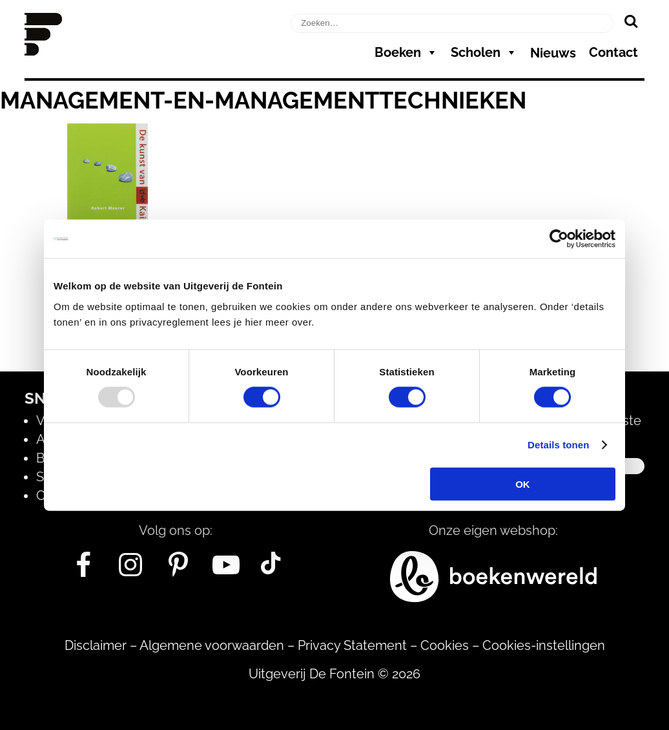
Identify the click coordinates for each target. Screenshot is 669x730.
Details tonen (558, 444)
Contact (613, 52)
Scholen (484, 52)
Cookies (444, 645)
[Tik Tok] (270, 570)
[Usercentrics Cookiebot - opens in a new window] (558, 239)
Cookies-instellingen (543, 645)
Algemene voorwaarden (211, 645)
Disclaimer (96, 645)
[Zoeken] (630, 20)
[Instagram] (131, 570)
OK (522, 483)
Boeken (406, 52)
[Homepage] (43, 51)
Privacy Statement (352, 645)
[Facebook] (83, 570)
